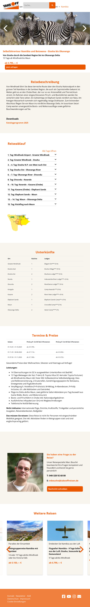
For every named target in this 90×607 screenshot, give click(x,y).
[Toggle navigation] (83, 5)
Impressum (25, 598)
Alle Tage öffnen (49, 151)
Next (84, 28)
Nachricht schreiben (57, 489)
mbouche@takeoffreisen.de (63, 480)
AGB (29, 596)
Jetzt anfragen (12, 67)
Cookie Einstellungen (16, 601)
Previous (5, 28)
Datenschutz (13, 598)
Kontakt (10, 596)
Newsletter (20, 596)
